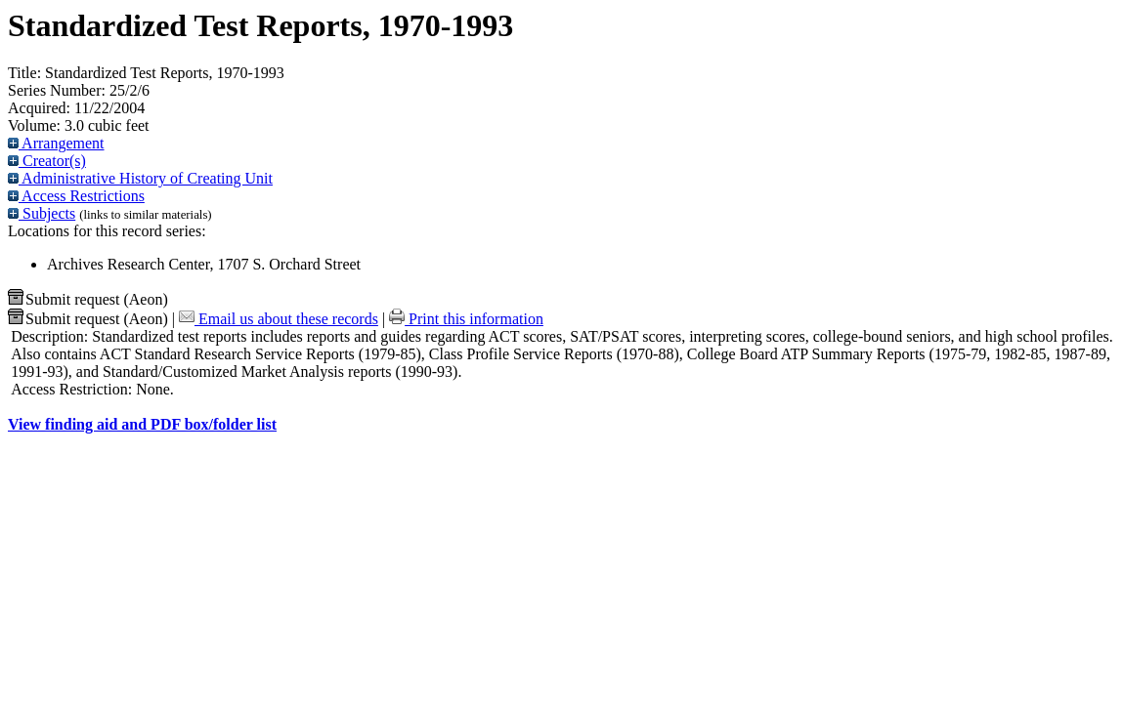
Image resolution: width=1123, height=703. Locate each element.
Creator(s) (47, 160)
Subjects (41, 213)
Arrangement (56, 143)
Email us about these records (278, 318)
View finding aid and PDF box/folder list (142, 424)
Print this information (466, 318)
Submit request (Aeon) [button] (88, 299)
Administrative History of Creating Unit (140, 178)
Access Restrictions (76, 195)
